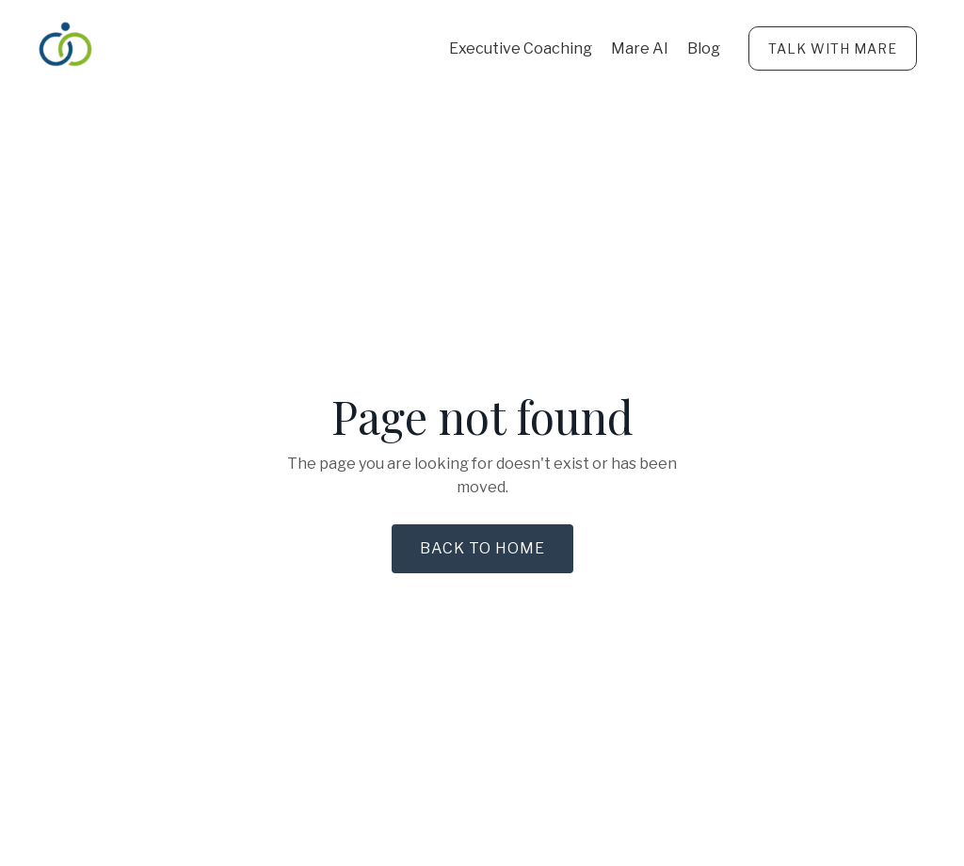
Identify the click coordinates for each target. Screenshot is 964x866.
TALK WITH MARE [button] (832, 48)
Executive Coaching (520, 48)
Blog (703, 48)
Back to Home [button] (482, 548)
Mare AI (639, 48)
